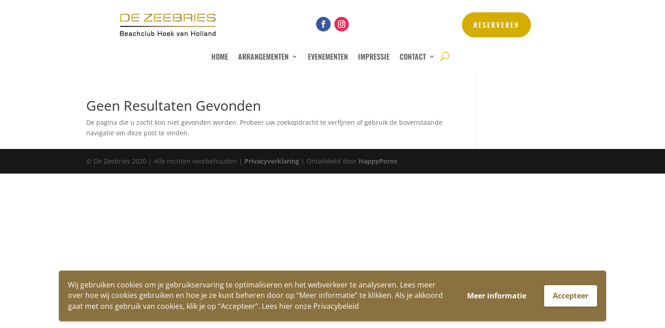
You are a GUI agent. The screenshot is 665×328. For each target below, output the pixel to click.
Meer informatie (496, 296)
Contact (413, 57)
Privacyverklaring (271, 161)
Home (219, 57)
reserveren (496, 25)
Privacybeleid (336, 306)
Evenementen (328, 57)
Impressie (374, 57)
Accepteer (570, 296)
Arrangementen (263, 57)
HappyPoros (377, 161)
